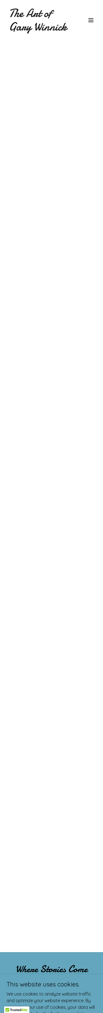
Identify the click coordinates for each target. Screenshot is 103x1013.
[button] (90, 20)
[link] (38, 28)
